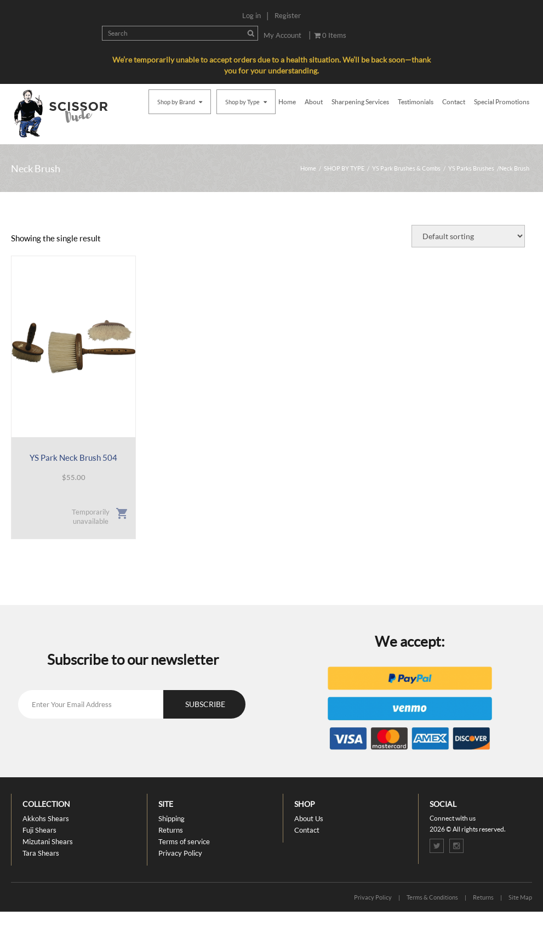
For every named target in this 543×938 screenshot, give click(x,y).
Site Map (520, 897)
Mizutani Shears (47, 841)
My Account (282, 35)
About (314, 102)
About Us (308, 818)
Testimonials (415, 102)
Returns (170, 830)
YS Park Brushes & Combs (406, 168)
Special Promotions (501, 102)
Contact (453, 102)
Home (287, 102)
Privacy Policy (180, 853)
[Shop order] (468, 236)
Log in (251, 15)
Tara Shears (40, 853)
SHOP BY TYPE (344, 168)
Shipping (171, 818)
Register (288, 15)
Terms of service (184, 841)
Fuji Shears (39, 830)
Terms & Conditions (432, 897)
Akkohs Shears (45, 818)
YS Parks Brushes (471, 168)
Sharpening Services (360, 102)
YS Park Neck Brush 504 (73, 457)
